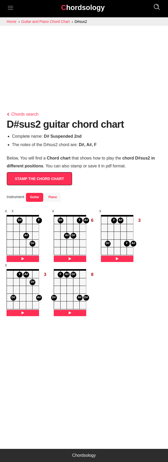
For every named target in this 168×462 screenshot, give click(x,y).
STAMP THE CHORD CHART (39, 179)
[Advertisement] (84, 65)
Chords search (23, 114)
